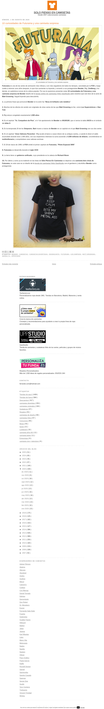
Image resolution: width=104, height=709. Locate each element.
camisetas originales (27, 406)
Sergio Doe (24, 681)
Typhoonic (23, 690)
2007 (24, 553)
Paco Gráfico (24, 658)
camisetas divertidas (38, 254)
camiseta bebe (25, 435)
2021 (24, 465)
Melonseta (23, 643)
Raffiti (22, 664)
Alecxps (22, 570)
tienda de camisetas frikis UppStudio (49, 163)
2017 (24, 519)
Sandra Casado (25, 675)
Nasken (22, 652)
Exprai (22, 608)
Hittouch (23, 623)
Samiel (22, 669)
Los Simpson (76, 254)
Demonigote (24, 599)
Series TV (6, 256)
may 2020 (25, 495)
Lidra (21, 637)
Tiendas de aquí (26, 394)
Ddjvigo (22, 596)
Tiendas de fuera (26, 397)
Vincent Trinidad (25, 693)
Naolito (22, 649)
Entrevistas (24, 438)
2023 (24, 459)
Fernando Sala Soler (27, 611)
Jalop (22, 628)
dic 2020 (25, 472)
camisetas (23, 254)
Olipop (22, 655)
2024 (24, 455)
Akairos (22, 567)
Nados (22, 646)
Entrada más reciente (10, 264)
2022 (24, 462)
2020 (24, 469)
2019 (24, 513)
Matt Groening (89, 254)
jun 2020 (25, 492)
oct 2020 (25, 478)
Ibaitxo (22, 626)
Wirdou (22, 696)
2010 (24, 543)
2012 (24, 536)
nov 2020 (25, 475)
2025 (24, 452)
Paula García (24, 661)
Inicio (54, 264)
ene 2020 (25, 509)
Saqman (23, 678)
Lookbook (23, 430)
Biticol (22, 582)
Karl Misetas (24, 634)
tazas (22, 427)
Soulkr (22, 684)
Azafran (22, 579)
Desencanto (54, 254)
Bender (15, 254)
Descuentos (24, 400)
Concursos (24, 421)
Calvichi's (23, 585)
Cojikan (22, 588)
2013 (24, 533)
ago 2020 (25, 485)
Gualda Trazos (25, 620)
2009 (24, 546)
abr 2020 (25, 498)
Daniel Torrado (25, 593)
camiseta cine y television (29, 441)
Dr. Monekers (25, 605)
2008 (24, 549)
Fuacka (22, 614)
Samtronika (24, 672)
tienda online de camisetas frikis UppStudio (52, 94)
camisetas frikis (25, 418)
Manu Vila (23, 640)
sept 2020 (25, 482)
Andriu (22, 576)
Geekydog (23, 617)
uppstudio (16, 256)
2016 (24, 523)
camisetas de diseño (27, 415)
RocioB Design (25, 667)
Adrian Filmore (25, 564)
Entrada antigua (96, 264)
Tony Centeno (25, 687)
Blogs (22, 424)
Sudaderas (24, 409)
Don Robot (24, 602)
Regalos (23, 412)
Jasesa (22, 631)
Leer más (82, 707)
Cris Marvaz (24, 590)
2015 (24, 526)
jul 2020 (25, 488)
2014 (24, 529)
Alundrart (23, 573)
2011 (24, 539)
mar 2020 (25, 502)
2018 (24, 516)
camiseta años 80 (26, 432)
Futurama (65, 254)
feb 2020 (25, 505)
